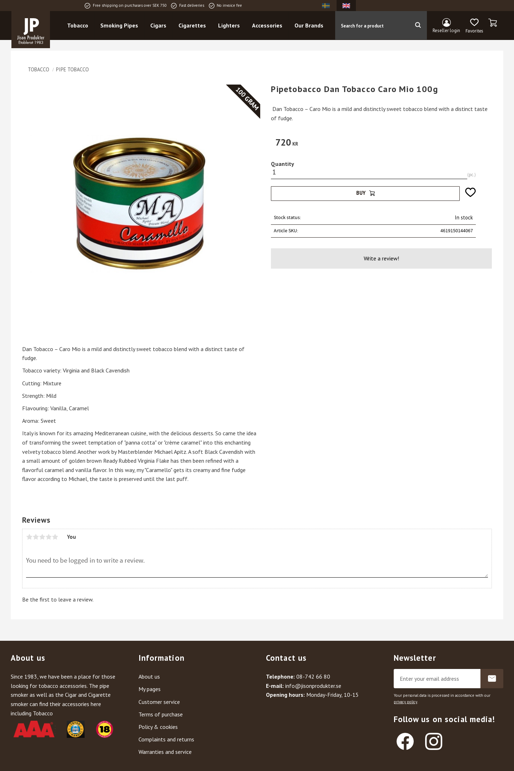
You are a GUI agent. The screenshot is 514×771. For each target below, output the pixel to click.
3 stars (42, 537)
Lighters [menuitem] (229, 25)
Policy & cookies (158, 726)
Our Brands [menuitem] (308, 25)
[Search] (418, 25)
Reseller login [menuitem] (446, 30)
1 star (29, 537)
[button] (474, 26)
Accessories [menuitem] (267, 25)
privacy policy (405, 701)
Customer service (159, 701)
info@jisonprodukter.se (313, 685)
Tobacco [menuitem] (77, 25)
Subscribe (491, 678)
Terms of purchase (160, 714)
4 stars (48, 537)
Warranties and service (165, 751)
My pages (149, 689)
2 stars (35, 537)
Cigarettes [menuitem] (192, 25)
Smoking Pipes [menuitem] (119, 25)
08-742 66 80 (313, 676)
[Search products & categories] (371, 25)
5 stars (55, 537)
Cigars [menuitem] (158, 25)
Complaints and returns (166, 739)
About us (149, 676)
